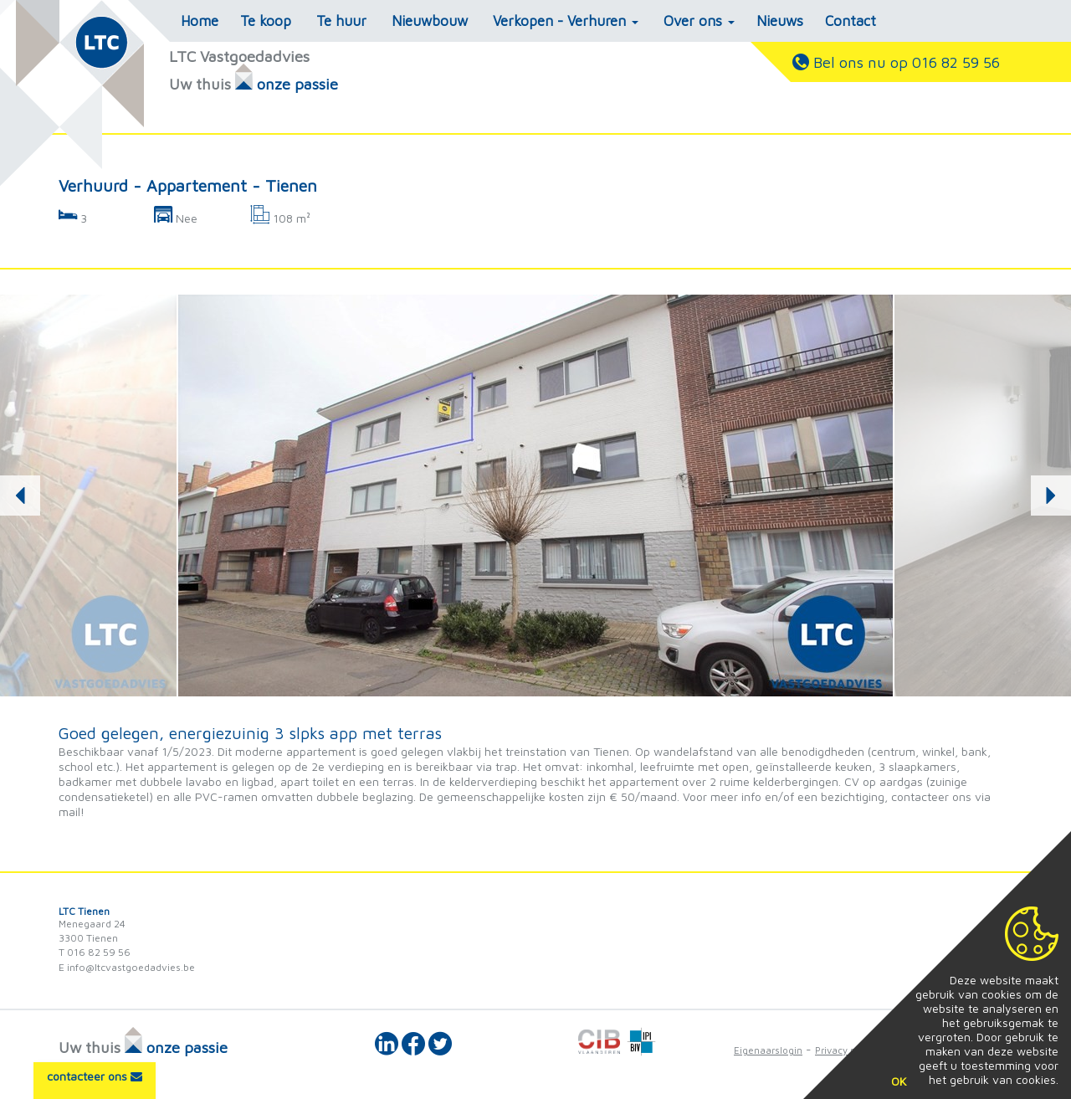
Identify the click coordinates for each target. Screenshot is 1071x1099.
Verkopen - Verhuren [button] (565, 21)
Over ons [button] (699, 21)
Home (199, 21)
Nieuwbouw (430, 21)
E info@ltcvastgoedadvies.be (127, 967)
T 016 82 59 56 (95, 952)
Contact (850, 21)
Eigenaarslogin (768, 1050)
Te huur (341, 21)
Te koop (265, 21)
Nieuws (779, 21)
